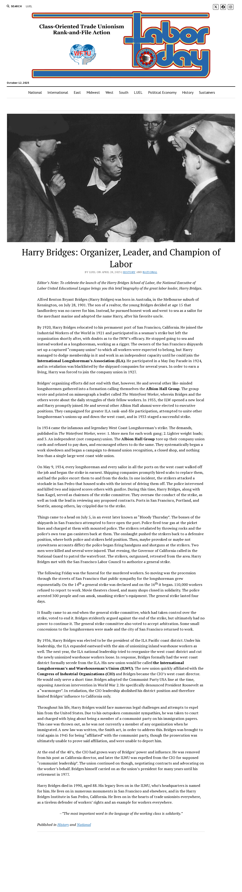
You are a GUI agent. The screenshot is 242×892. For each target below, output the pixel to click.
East (77, 92)
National (35, 92)
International (57, 92)
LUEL (29, 6)
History (187, 92)
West (109, 92)
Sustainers (207, 92)
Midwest (93, 92)
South (123, 92)
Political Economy (162, 92)
